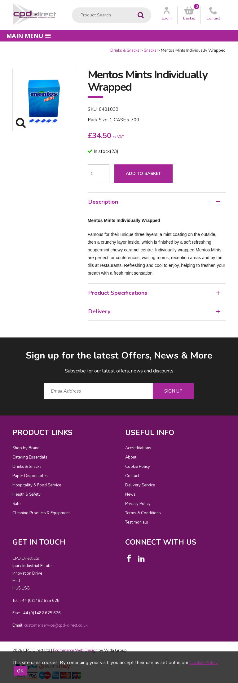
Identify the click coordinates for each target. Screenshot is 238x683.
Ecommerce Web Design (75, 650)
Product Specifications (154, 293)
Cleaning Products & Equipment (41, 513)
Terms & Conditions (143, 513)
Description (154, 202)
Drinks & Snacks (124, 50)
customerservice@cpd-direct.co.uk (55, 625)
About (130, 457)
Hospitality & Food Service (36, 485)
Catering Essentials (29, 457)
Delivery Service (140, 485)
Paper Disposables (30, 476)
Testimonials (136, 522)
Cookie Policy (137, 466)
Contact (132, 476)
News (130, 494)
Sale (16, 504)
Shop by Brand (26, 448)
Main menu (28, 36)
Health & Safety (26, 494)
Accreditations (138, 448)
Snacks (150, 50)
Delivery (154, 311)
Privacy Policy (138, 504)
